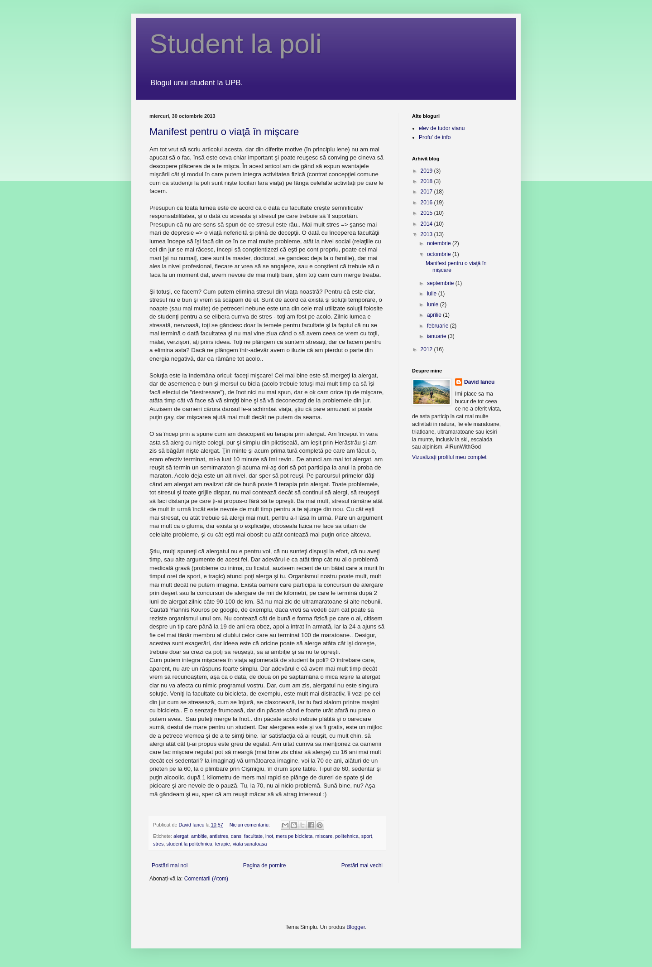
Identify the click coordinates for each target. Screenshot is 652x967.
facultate (253, 836)
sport (366, 836)
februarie (438, 326)
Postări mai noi (169, 865)
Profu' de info (435, 137)
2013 (427, 234)
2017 (427, 192)
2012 (427, 349)
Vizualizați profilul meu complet (449, 457)
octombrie (439, 254)
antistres (219, 836)
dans (236, 836)
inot (269, 836)
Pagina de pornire (264, 865)
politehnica (347, 836)
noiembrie (439, 243)
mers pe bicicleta (294, 836)
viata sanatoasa (250, 843)
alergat (180, 836)
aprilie (435, 315)
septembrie (441, 283)
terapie (222, 843)
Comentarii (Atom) (206, 878)
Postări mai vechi (362, 865)
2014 (427, 224)
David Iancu (479, 382)
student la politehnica (189, 843)
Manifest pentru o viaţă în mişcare (224, 131)
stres (158, 843)
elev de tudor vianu (442, 128)
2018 (427, 181)
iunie (433, 304)
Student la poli (235, 44)
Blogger (355, 927)
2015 (427, 213)
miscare (323, 836)
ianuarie (437, 336)
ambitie (199, 836)
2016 (427, 202)
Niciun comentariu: (250, 824)
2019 (427, 171)
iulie (432, 293)
